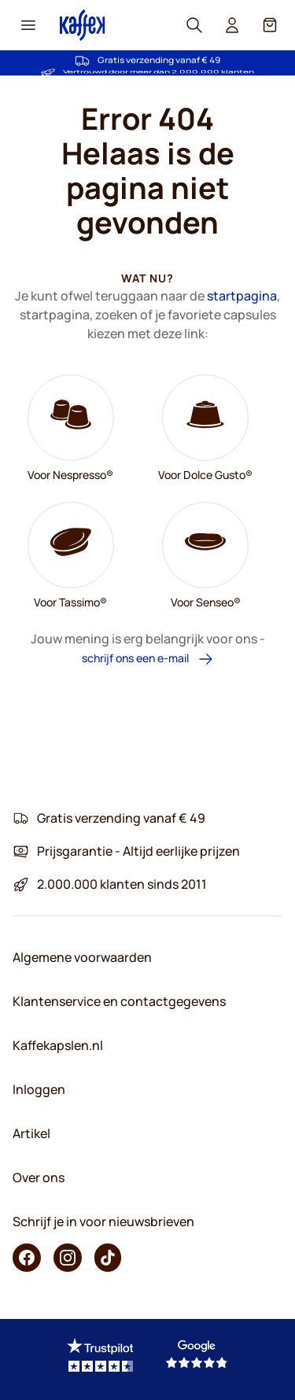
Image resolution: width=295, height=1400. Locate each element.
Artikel (31, 1133)
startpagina (242, 295)
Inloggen (39, 1089)
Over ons (39, 1177)
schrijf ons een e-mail (148, 658)
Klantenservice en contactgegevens (119, 1001)
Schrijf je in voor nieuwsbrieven (103, 1221)
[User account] (232, 25)
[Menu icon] (28, 25)
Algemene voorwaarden (82, 957)
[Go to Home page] (82, 24)
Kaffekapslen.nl (58, 1045)
